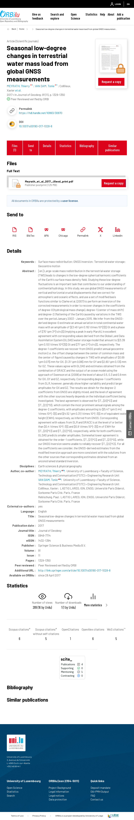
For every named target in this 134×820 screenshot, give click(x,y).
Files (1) (14, 148)
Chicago (63, 235)
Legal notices (58, 795)
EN (128, 4)
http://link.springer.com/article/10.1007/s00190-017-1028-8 (74, 570)
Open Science (75, 16)
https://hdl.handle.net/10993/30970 (40, 113)
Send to (31, 148)
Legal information (60, 791)
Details (47, 146)
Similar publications (112, 148)
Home (21, 29)
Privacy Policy (39, 815)
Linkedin (117, 235)
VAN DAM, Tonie (49, 479)
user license (70, 200)
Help (102, 14)
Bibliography (87, 146)
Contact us (98, 799)
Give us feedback (37, 16)
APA (46, 235)
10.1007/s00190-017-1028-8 (35, 126)
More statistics (93, 605)
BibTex (30, 235)
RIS (14, 235)
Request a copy (111, 82)
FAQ (94, 795)
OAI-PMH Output (101, 791)
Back (14, 29)
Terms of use (17, 815)
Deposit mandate (102, 787)
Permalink (82, 235)
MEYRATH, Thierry (51, 471)
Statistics (91, 14)
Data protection (59, 799)
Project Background (61, 787)
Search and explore (57, 16)
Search (12, 795)
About (111, 14)
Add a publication (123, 16)
